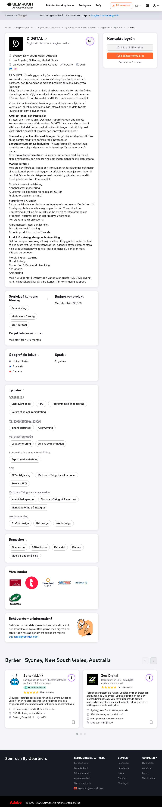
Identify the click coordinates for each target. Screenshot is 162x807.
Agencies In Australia (49, 27)
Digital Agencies (24, 27)
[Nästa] (153, 660)
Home (8, 27)
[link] (85, 6)
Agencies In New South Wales (80, 27)
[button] (138, 5)
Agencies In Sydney (111, 27)
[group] (81, 696)
